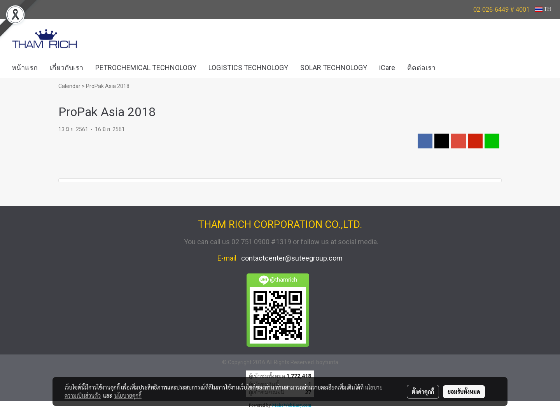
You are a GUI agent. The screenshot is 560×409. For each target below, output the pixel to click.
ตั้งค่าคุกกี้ (423, 391)
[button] (453, 68)
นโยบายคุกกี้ (128, 395)
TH (543, 9)
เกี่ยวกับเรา (66, 67)
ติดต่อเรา (421, 67)
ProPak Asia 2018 (108, 86)
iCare (387, 67)
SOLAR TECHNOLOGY (333, 67)
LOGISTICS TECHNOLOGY (248, 67)
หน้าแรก (25, 67)
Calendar (69, 86)
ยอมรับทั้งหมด (464, 391)
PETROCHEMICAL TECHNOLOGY (145, 67)
